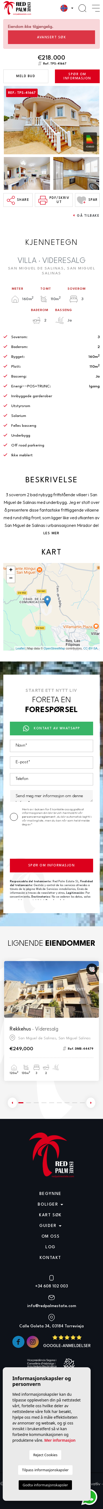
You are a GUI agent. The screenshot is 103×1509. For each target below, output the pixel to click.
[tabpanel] (51, 1021)
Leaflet (20, 648)
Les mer (51, 533)
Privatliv (94, 1484)
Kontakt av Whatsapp (51, 728)
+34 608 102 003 (51, 1286)
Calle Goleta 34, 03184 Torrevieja (51, 1326)
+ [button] (11, 570)
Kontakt (50, 1258)
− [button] (11, 578)
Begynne (50, 1194)
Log (50, 1247)
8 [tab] (74, 1102)
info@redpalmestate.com (51, 1306)
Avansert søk (51, 37)
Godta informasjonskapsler (45, 1484)
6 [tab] (59, 1102)
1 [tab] (20, 1102)
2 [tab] (28, 1102)
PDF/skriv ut (53, 200)
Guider (48, 1226)
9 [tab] (82, 1102)
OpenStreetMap (54, 648)
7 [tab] (67, 1102)
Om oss (50, 1237)
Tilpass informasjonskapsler (45, 1469)
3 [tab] (36, 1102)
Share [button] (18, 200)
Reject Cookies (45, 1454)
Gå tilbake (86, 215)
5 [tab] (51, 1102)
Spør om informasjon (77, 76)
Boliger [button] (48, 1205)
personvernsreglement (39, 817)
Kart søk (50, 1215)
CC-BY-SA (90, 648)
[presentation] (51, 843)
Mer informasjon (60, 1440)
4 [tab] (43, 1102)
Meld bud (25, 76)
